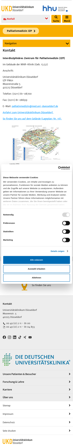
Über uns (8, 397)
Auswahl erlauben (36, 269)
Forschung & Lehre (13, 382)
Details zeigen (57, 251)
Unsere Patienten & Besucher (19, 374)
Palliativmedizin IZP (19, 30)
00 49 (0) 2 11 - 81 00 (18, 323)
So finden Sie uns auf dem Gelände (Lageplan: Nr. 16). (32, 118)
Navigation (11, 43)
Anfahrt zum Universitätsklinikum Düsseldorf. (28, 112)
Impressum (8, 414)
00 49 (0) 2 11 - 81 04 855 (20, 326)
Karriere (7, 389)
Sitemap (6, 405)
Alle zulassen (36, 260)
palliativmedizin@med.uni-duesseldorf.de (35, 106)
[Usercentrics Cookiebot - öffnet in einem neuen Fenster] (58, 168)
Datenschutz (9, 422)
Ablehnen (36, 277)
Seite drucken (9, 431)
